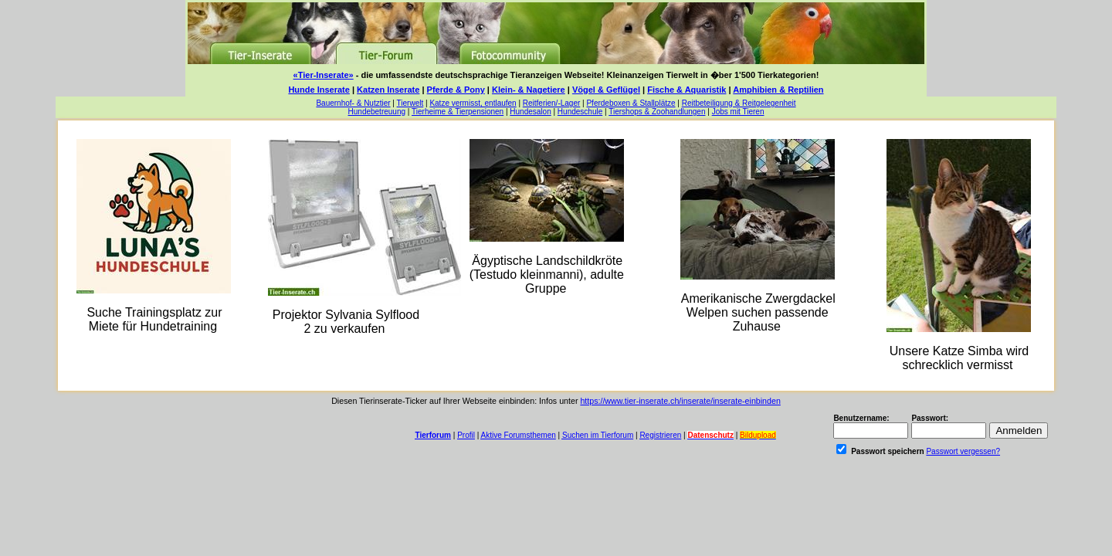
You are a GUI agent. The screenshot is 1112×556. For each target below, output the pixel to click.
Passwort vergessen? (963, 451)
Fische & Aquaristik (686, 89)
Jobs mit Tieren (738, 111)
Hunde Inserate (318, 89)
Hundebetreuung (377, 111)
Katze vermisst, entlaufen (472, 103)
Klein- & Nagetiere (528, 89)
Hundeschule (580, 111)
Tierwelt (410, 103)
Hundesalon (530, 111)
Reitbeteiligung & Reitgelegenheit (739, 103)
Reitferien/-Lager (551, 103)
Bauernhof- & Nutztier (353, 103)
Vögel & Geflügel (606, 89)
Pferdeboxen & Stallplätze (630, 103)
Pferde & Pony (456, 89)
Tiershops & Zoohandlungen (657, 111)
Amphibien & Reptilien (778, 89)
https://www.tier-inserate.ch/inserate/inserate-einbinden (680, 400)
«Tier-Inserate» (323, 75)
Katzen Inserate (388, 89)
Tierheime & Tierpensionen (457, 111)
